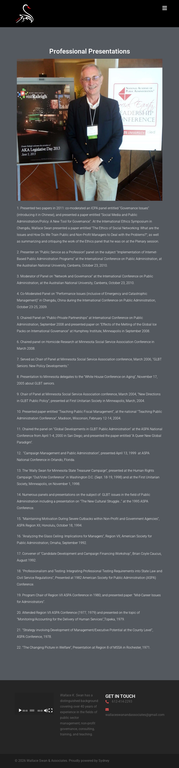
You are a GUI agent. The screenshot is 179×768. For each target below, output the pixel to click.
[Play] (20, 710)
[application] (34, 704)
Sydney (104, 761)
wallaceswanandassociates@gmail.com (134, 715)
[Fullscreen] (50, 710)
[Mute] (46, 710)
